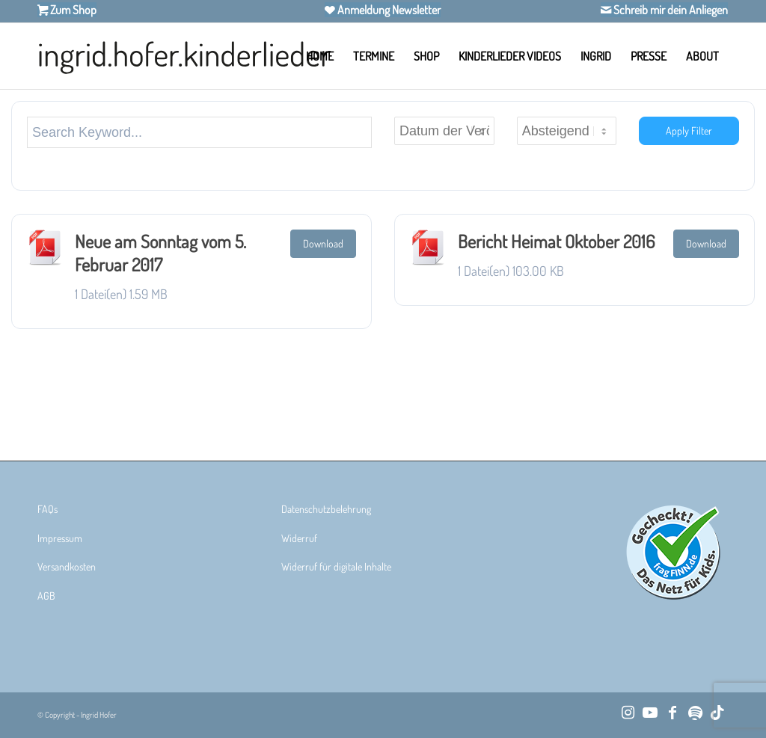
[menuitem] (319, 56)
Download (323, 243)
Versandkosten (66, 566)
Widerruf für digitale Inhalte (336, 566)
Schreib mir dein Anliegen (669, 9)
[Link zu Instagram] (627, 712)
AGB (46, 595)
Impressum (59, 538)
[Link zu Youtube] (650, 712)
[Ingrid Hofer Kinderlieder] (184, 56)
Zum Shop (72, 9)
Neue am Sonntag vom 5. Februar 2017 (160, 253)
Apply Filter (689, 130)
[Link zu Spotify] (695, 712)
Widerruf (299, 538)
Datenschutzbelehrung (326, 508)
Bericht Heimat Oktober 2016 (556, 241)
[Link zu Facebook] (672, 712)
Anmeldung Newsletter (388, 9)
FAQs (47, 508)
